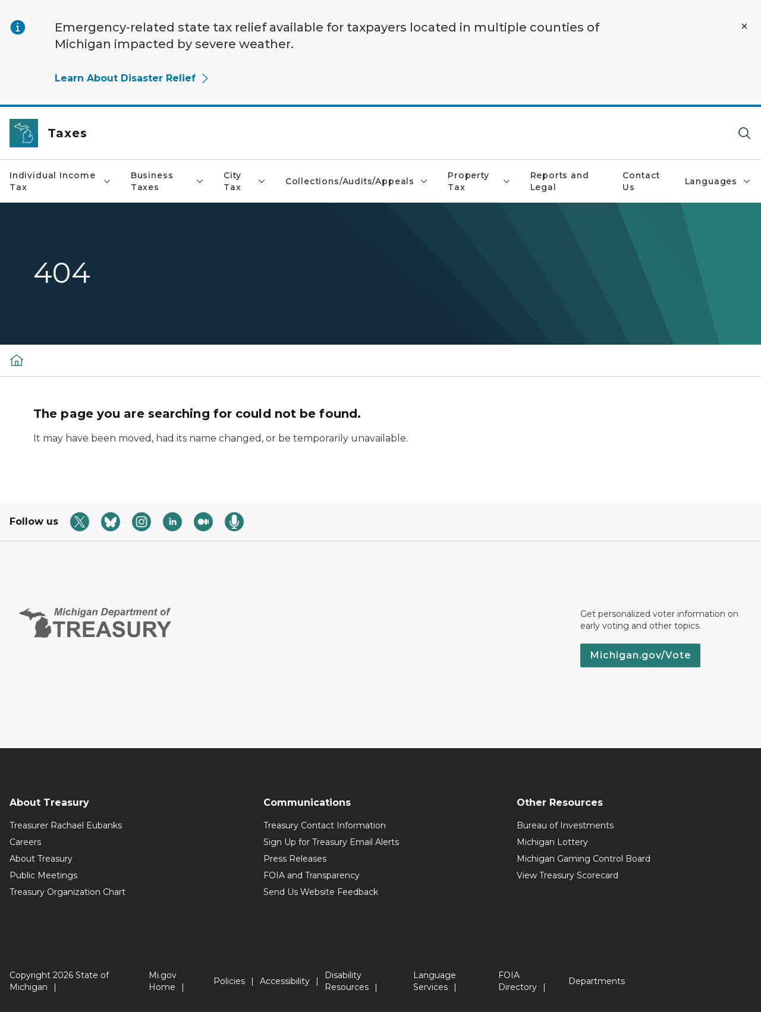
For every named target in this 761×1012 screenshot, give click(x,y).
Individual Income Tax (61, 181)
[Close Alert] (744, 26)
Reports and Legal (559, 181)
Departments (596, 981)
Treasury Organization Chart (67, 892)
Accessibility (285, 981)
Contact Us (641, 181)
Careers (25, 842)
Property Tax (479, 181)
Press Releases (294, 858)
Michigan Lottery (552, 842)
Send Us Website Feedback (320, 892)
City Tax (245, 181)
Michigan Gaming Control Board (583, 858)
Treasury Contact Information (324, 825)
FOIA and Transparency (311, 875)
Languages (718, 181)
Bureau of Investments (565, 825)
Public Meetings (43, 875)
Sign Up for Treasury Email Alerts (331, 842)
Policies (229, 981)
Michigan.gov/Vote (640, 655)
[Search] (744, 133)
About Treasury (41, 858)
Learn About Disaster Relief (132, 78)
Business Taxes (168, 181)
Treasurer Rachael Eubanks (66, 825)
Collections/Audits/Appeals (357, 181)
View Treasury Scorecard (567, 875)
